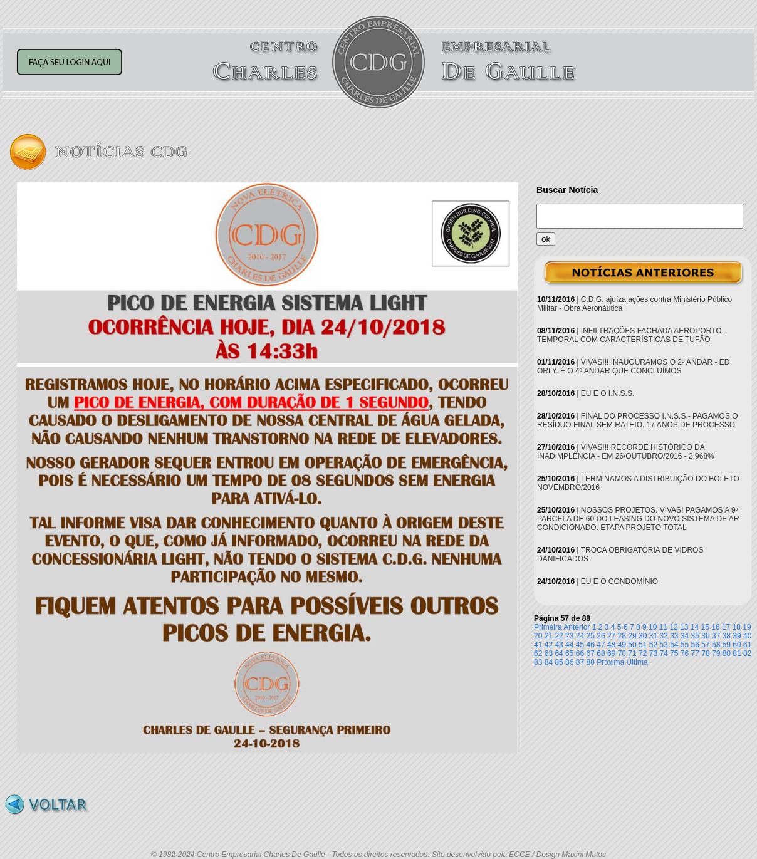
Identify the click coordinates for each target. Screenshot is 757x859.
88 (591, 662)
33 (674, 636)
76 (685, 653)
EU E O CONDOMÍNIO (619, 581)
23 (569, 636)
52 (653, 644)
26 (601, 636)
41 (538, 644)
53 (663, 644)
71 (632, 653)
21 (549, 636)
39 (737, 636)
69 (611, 653)
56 (695, 644)
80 (727, 653)
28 (622, 636)
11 (663, 627)
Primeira (548, 627)
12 (673, 627)
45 (580, 644)
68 (601, 653)
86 (569, 662)
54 (674, 644)
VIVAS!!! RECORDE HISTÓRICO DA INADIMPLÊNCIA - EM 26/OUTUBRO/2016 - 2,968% (625, 452)
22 (559, 636)
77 (695, 653)
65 (569, 653)
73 (653, 653)
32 (663, 636)
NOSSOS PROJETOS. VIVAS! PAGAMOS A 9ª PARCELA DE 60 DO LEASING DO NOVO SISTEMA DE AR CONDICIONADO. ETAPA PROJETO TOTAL (638, 519)
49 (622, 644)
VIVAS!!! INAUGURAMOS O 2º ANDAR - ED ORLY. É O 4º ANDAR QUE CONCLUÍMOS (633, 366)
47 (601, 644)
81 (737, 653)
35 (695, 636)
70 (622, 653)
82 (747, 653)
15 (705, 627)
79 (716, 653)
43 (559, 644)
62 (538, 653)
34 (685, 636)
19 (747, 627)
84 (549, 662)
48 (611, 644)
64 (559, 653)
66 (580, 653)
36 (705, 636)
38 (727, 636)
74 (663, 653)
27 (611, 636)
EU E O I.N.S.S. (607, 393)
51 (643, 644)
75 (674, 653)
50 (632, 644)
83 (538, 662)
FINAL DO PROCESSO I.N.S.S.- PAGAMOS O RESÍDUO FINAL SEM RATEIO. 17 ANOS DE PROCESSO (637, 420)
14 (695, 627)
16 (715, 627)
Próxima (610, 662)
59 (727, 644)
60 (737, 644)
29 (632, 636)
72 (643, 653)
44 (569, 644)
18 (737, 627)
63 (549, 653)
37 (716, 636)
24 (580, 636)
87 (580, 662)
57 (705, 644)
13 (684, 627)
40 (747, 636)
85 (559, 662)
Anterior (576, 627)
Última (637, 662)
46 (591, 644)
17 (726, 627)
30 (643, 636)
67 (591, 653)
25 (591, 636)
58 (716, 644)
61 (747, 644)
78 (705, 653)
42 (549, 644)
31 (653, 636)
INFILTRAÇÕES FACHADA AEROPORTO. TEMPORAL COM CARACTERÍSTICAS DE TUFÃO (630, 335)
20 (538, 636)
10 (653, 627)
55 (685, 644)
